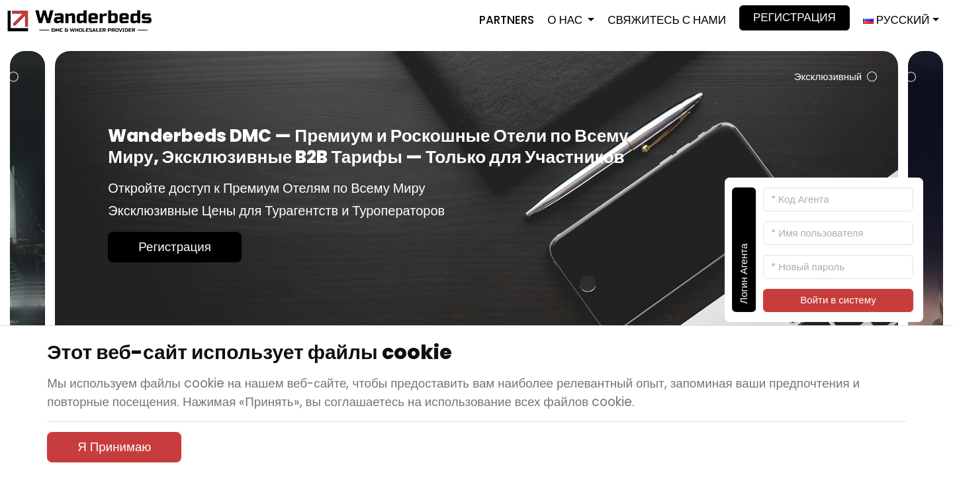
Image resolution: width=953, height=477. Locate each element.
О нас (566, 20)
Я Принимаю (114, 447)
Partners (506, 20)
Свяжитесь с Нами (667, 20)
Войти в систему (838, 300)
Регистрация (794, 17)
